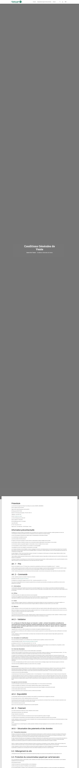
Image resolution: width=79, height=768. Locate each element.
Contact (54, 1)
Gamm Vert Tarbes (31, 252)
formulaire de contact (18, 516)
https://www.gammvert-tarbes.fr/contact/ (30, 641)
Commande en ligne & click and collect (44, 1)
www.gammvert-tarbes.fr (24, 578)
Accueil (34, 1)
